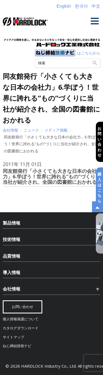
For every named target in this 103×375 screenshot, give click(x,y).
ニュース (31, 130)
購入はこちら (99, 187)
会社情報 (10, 130)
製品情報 (11, 223)
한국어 (81, 6)
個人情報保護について (20, 319)
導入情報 (11, 272)
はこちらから (88, 53)
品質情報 (11, 256)
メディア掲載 (56, 130)
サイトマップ (13, 337)
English (64, 6)
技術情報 (11, 239)
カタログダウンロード (20, 328)
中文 (95, 6)
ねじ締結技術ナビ (17, 346)
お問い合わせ (99, 142)
